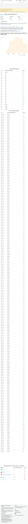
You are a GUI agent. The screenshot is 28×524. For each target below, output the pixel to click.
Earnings (10, 26)
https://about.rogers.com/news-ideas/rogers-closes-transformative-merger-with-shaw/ (13, 11)
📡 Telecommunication (4, 21)
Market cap (2, 26)
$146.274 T (10, 0)
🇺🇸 (20, 0)
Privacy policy (16, 510)
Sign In (17, 0)
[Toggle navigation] (2, 2)
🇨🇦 (18, 16)
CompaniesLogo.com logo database (6, 519)
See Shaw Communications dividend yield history (14, 31)
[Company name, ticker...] (22, 2)
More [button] (16, 26)
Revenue (6, 26)
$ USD (24, 0)
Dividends (13, 26)
